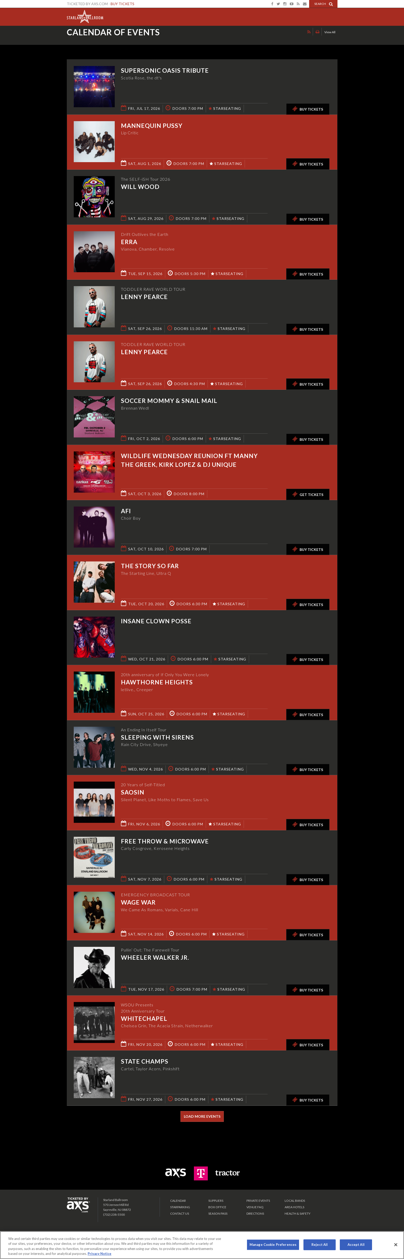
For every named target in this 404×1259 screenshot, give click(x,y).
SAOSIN (132, 792)
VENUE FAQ (254, 1207)
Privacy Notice (99, 1254)
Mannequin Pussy (152, 125)
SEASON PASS (217, 1213)
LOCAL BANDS (295, 1201)
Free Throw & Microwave (165, 841)
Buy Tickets (122, 4)
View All (329, 37)
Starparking (180, 1207)
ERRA (129, 241)
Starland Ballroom (85, 15)
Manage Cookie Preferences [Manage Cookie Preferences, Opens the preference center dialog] (273, 1245)
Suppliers (215, 1201)
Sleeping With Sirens (157, 737)
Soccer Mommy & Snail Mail (169, 400)
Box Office (217, 1207)
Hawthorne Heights (157, 682)
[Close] (395, 1244)
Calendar (178, 1201)
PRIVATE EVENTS (258, 1201)
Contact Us (179, 1213)
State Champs (144, 1061)
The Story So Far (150, 565)
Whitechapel (144, 1018)
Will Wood (140, 186)
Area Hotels (294, 1207)
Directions (255, 1213)
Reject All (319, 1245)
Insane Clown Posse (156, 621)
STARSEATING (225, 108)
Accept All (356, 1245)
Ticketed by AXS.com (197, 38)
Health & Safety (297, 1213)
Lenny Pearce (144, 296)
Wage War (138, 902)
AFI (126, 511)
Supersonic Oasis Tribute (165, 70)
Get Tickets (307, 494)
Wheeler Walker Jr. (155, 957)
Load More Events (202, 1116)
